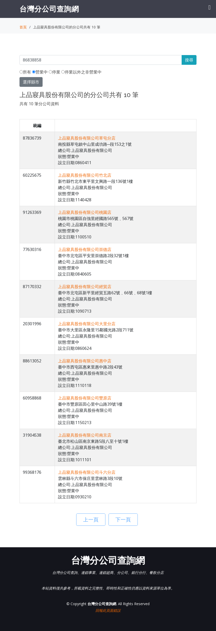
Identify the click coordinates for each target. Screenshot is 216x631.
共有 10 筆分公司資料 (39, 104)
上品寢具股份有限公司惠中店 (84, 361)
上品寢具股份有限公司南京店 (84, 435)
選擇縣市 (31, 82)
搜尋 (189, 60)
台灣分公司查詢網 (49, 9)
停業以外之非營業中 (81, 72)
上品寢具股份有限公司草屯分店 (86, 138)
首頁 (23, 27)
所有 (25, 72)
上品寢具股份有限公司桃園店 (84, 212)
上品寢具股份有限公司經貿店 (84, 286)
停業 (54, 72)
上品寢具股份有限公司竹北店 (84, 175)
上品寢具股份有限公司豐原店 (84, 398)
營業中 (40, 72)
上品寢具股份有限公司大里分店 (86, 324)
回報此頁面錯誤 (108, 610)
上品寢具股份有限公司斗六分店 (86, 472)
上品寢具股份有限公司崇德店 (84, 249)
